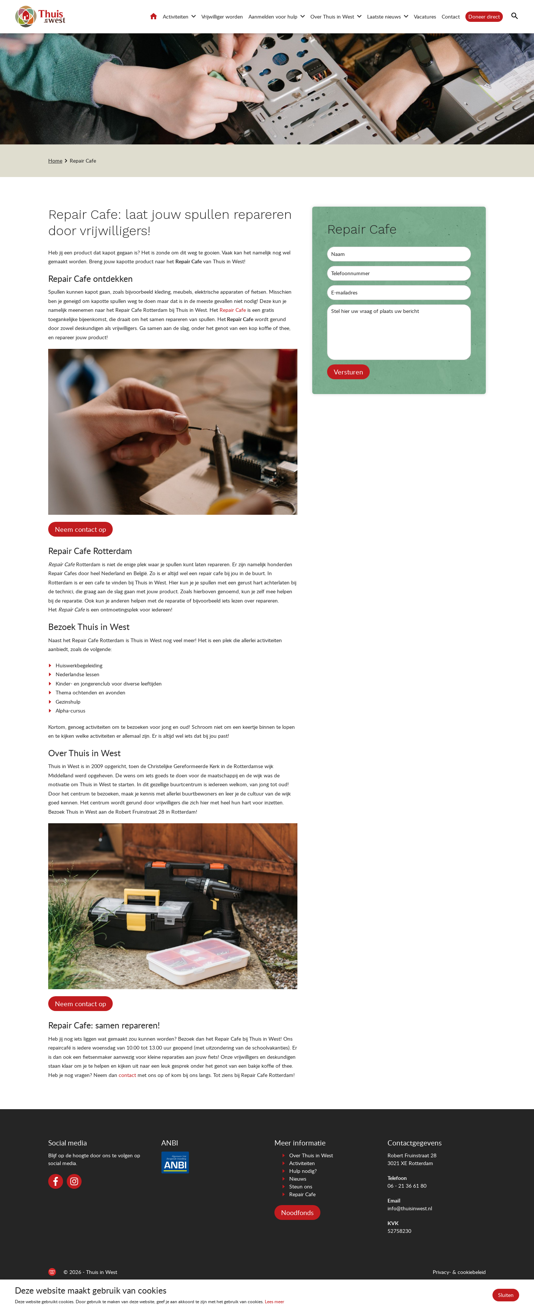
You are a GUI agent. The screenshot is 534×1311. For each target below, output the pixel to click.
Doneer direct (484, 16)
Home (153, 16)
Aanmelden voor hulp (272, 16)
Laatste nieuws (384, 16)
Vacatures (425, 16)
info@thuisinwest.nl (410, 1208)
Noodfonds (297, 1212)
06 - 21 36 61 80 (407, 1185)
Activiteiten (175, 16)
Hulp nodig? (303, 1170)
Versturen (348, 371)
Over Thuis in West (332, 16)
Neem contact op (80, 529)
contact (127, 1074)
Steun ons (300, 1186)
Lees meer (274, 1301)
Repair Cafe (83, 160)
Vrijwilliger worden (222, 16)
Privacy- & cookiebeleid (459, 1271)
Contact (451, 16)
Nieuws (297, 1178)
